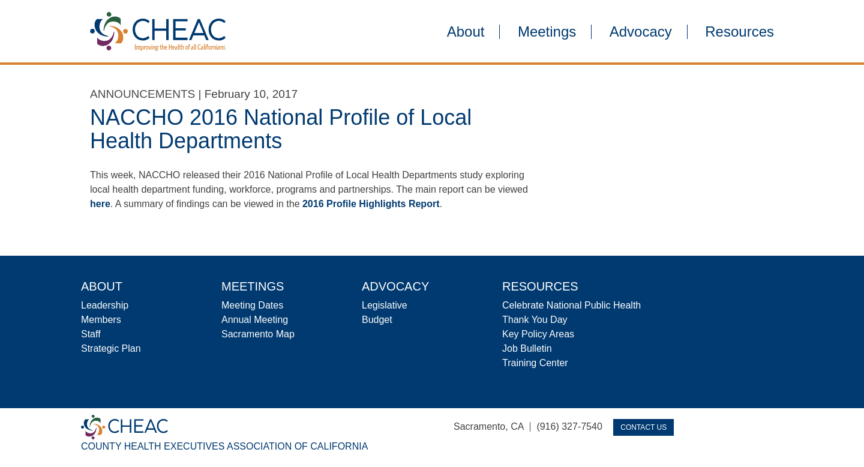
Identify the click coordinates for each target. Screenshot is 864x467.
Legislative (384, 305)
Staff (91, 334)
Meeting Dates (252, 305)
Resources (739, 32)
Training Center (535, 363)
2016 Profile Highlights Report (370, 204)
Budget (377, 320)
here (100, 204)
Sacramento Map (258, 334)
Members (101, 320)
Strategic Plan (111, 348)
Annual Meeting (254, 320)
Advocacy (641, 32)
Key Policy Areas (538, 334)
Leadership (104, 305)
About (466, 32)
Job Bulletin (527, 348)
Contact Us (643, 427)
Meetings (547, 32)
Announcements (142, 94)
